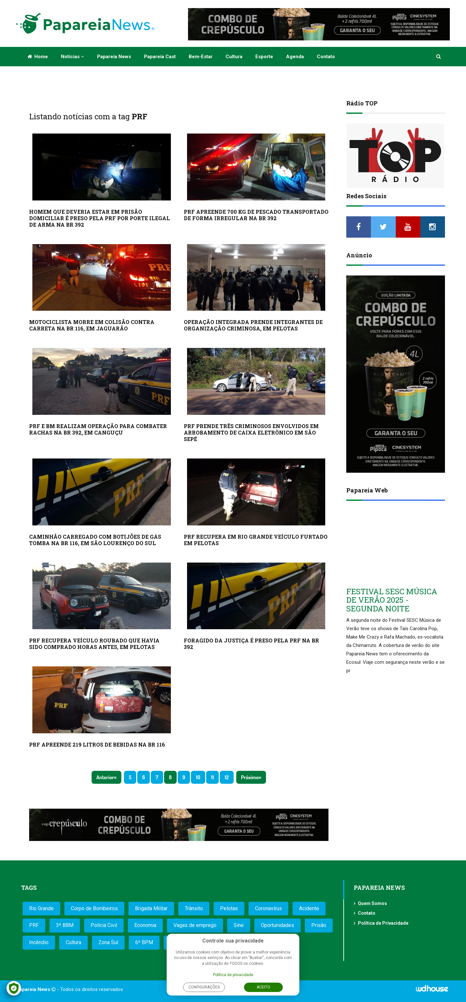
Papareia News (114, 56)
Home (38, 56)
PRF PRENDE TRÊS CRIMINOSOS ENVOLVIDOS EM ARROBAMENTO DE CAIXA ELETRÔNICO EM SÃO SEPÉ (251, 432)
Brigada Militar (151, 908)
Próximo (250, 777)
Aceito (263, 987)
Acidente (309, 908)
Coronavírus (268, 908)
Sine (239, 925)
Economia (145, 925)
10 (198, 777)
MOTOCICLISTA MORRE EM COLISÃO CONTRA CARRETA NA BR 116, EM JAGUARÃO (91, 325)
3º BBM (64, 925)
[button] (439, 56)
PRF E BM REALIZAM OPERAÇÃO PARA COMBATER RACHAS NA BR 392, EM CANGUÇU (98, 429)
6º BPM (144, 942)
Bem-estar (201, 56)
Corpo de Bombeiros (94, 908)
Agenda (295, 56)
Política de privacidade (233, 975)
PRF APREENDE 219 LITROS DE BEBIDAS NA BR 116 (97, 744)
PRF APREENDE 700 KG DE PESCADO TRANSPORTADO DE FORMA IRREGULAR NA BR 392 (256, 214)
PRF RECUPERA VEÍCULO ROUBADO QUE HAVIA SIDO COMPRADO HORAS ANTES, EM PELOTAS (94, 643)
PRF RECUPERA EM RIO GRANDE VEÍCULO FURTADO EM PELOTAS (255, 539)
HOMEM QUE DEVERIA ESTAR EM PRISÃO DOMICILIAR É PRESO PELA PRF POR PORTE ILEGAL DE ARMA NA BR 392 (99, 218)
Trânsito (194, 908)
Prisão (318, 925)
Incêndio (39, 942)
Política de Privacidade (383, 923)
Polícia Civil (104, 925)
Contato (326, 56)
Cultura (234, 56)
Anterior (105, 777)
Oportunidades (277, 925)
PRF (34, 925)
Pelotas (229, 908)
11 (212, 777)
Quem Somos (372, 903)
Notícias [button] (72, 56)
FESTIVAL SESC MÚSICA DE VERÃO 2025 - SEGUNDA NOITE (391, 600)
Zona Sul (108, 942)
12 (227, 777)
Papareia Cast (160, 56)
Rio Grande (41, 908)
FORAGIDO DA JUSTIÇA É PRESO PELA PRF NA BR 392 (251, 643)
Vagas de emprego (194, 925)
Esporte (264, 56)
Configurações (204, 987)
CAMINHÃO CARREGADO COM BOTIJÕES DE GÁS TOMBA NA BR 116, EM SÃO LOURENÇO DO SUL (95, 539)
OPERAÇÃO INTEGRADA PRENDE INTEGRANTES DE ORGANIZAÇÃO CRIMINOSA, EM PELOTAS (253, 325)
